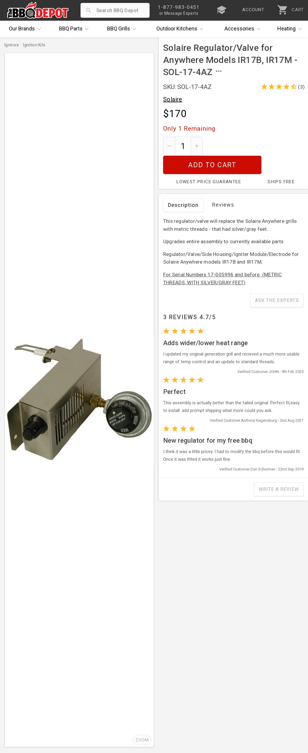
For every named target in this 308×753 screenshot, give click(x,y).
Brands (26, 29)
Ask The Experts (277, 282)
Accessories (244, 29)
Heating (290, 29)
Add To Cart (255, 146)
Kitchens (181, 29)
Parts (75, 29)
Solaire (172, 99)
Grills (123, 29)
